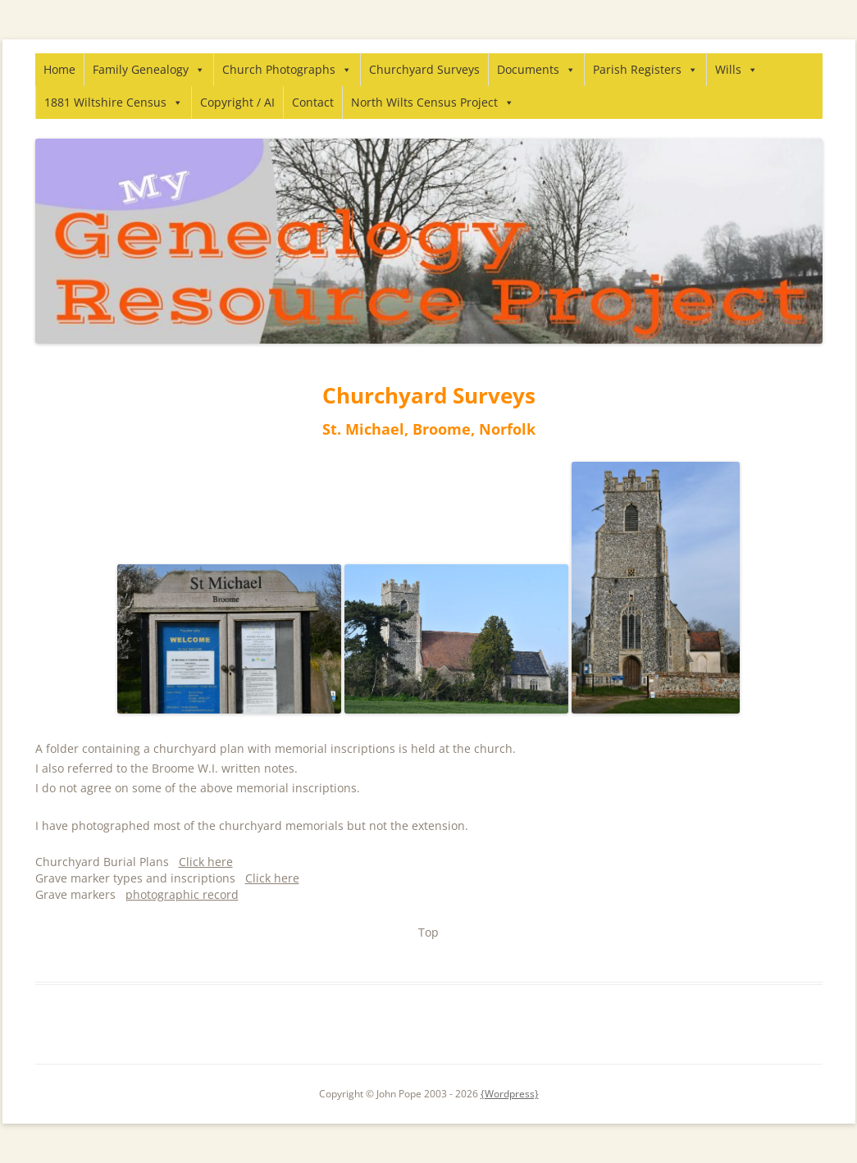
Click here (206, 861)
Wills (736, 69)
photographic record (182, 894)
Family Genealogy (149, 69)
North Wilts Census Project (432, 102)
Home (59, 69)
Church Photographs (287, 69)
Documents (536, 69)
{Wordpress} (510, 1094)
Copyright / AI (237, 102)
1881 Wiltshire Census (113, 102)
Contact (313, 102)
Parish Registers (645, 69)
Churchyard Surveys (424, 69)
